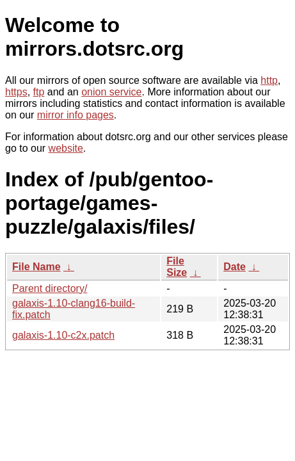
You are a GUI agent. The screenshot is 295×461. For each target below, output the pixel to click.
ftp (39, 91)
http (269, 80)
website (66, 148)
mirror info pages (75, 114)
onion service (111, 91)
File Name (36, 266)
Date (234, 266)
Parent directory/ (49, 288)
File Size (176, 266)
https (16, 91)
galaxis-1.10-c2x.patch (63, 335)
